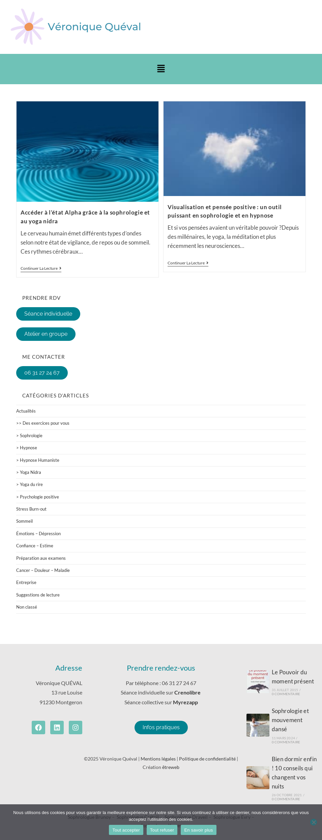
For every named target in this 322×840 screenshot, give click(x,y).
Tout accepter (126, 830)
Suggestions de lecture (38, 594)
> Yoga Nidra (28, 472)
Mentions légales (158, 759)
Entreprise (26, 582)
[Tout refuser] (313, 822)
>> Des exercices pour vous (42, 423)
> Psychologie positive (37, 496)
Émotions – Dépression (38, 533)
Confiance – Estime (34, 545)
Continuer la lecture (41, 268)
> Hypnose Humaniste (37, 460)
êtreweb (170, 767)
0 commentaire (286, 694)
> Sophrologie (29, 435)
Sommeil (24, 521)
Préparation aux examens (41, 558)
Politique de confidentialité (207, 759)
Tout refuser (162, 830)
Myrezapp (185, 702)
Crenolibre (188, 692)
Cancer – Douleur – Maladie (43, 570)
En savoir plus (198, 830)
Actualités (26, 411)
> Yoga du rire (29, 484)
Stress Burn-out (31, 509)
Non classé (26, 607)
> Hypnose (26, 447)
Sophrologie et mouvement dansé (290, 720)
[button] (161, 69)
